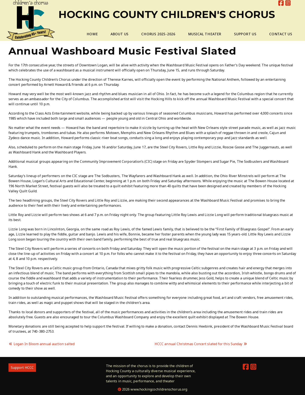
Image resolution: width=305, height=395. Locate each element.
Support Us (245, 34)
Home (92, 34)
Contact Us (280, 34)
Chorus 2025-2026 (158, 34)
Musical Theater (204, 34)
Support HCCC (22, 367)
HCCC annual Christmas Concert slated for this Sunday (201, 344)
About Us (120, 34)
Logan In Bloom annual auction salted (41, 344)
